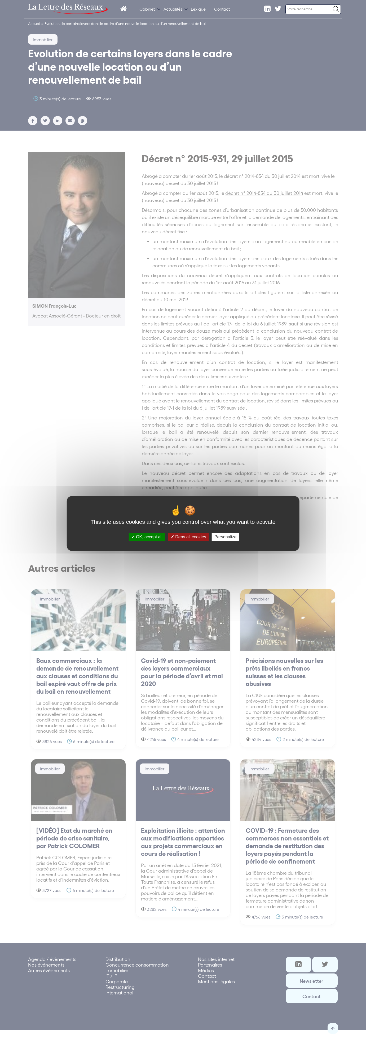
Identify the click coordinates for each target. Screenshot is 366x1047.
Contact (222, 8)
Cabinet (147, 8)
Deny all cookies (188, 537)
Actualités (173, 8)
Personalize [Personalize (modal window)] (225, 537)
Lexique (198, 8)
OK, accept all (146, 537)
